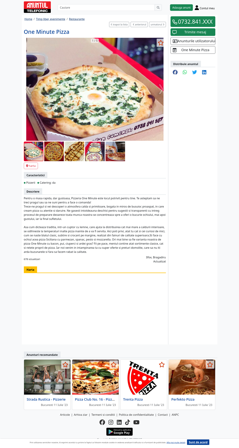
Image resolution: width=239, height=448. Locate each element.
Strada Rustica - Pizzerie (46, 399)
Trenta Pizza (133, 399)
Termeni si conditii (103, 415)
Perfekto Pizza (183, 399)
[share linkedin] (204, 72)
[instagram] (110, 422)
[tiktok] (127, 422)
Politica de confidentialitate (136, 415)
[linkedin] (119, 422)
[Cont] (205, 7)
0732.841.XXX (195, 21)
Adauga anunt (181, 7)
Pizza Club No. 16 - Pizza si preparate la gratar (112, 399)
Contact (163, 415)
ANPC (175, 415)
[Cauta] (158, 7)
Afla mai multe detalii (176, 442)
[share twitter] (194, 72)
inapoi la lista (119, 24)
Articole (65, 415)
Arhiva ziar (80, 415)
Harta (30, 270)
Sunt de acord (198, 442)
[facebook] (102, 422)
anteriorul (139, 24)
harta (31, 166)
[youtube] (136, 422)
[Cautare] (106, 7)
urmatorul (157, 24)
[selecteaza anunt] (161, 43)
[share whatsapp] (184, 72)
